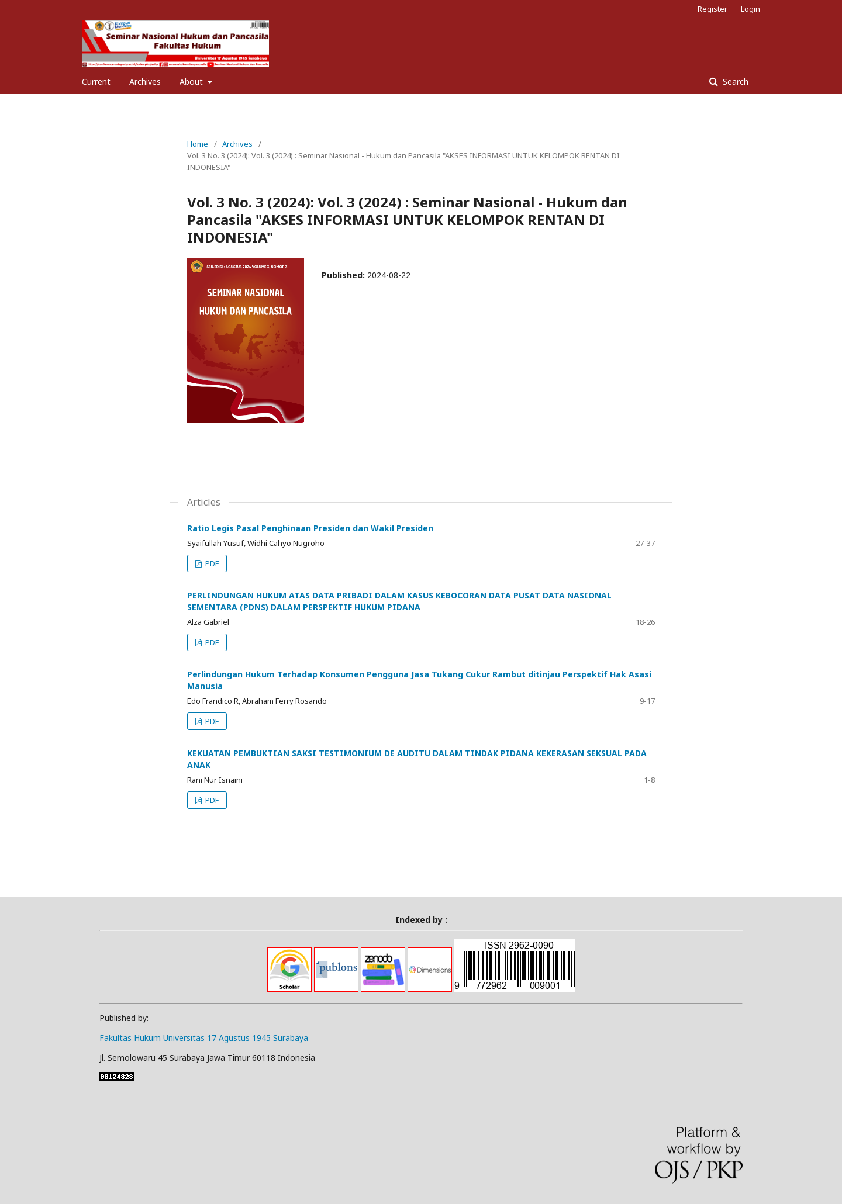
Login (750, 9)
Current (96, 81)
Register (712, 9)
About (192, 81)
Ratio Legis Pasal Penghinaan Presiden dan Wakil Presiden (310, 528)
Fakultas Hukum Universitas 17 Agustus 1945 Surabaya (203, 1037)
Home (197, 144)
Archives (145, 81)
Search (734, 81)
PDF (211, 563)
